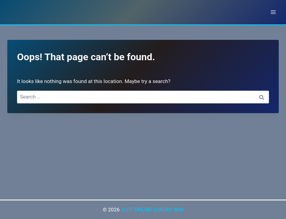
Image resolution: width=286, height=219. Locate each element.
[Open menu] (273, 12)
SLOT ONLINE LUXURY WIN (152, 210)
